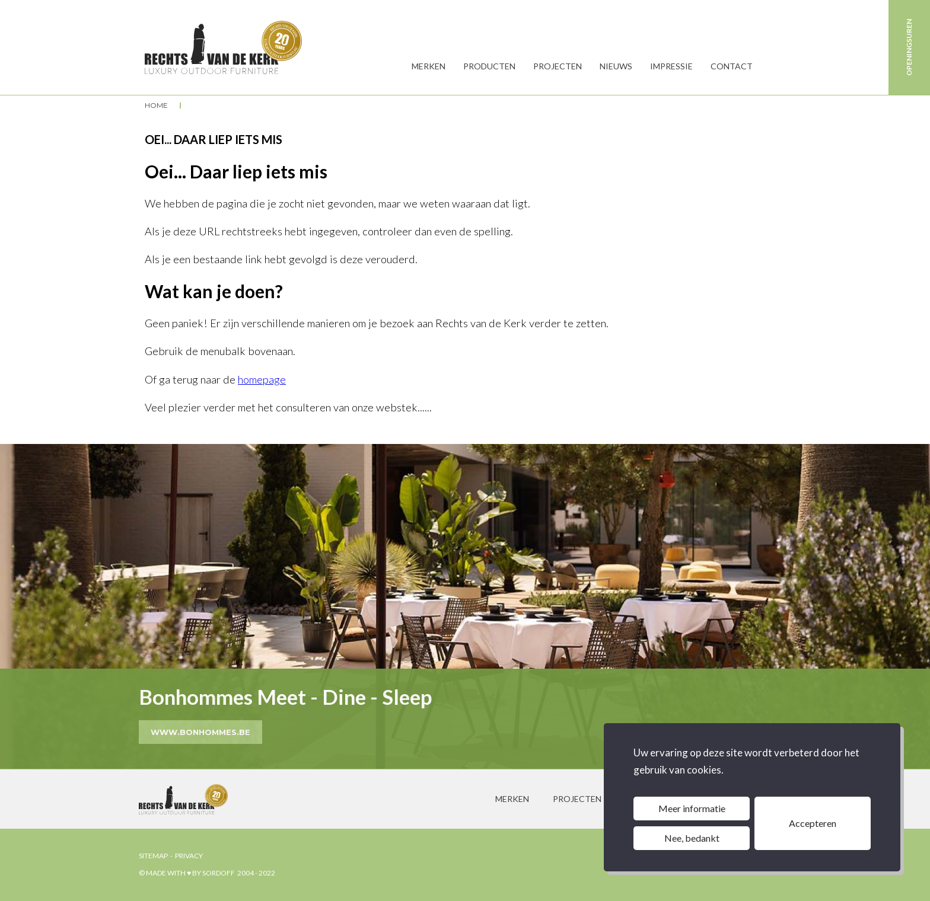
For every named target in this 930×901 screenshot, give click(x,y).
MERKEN (428, 66)
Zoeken (773, 66)
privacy (189, 855)
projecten (577, 799)
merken (512, 799)
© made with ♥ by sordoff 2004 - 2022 (207, 872)
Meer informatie (691, 808)
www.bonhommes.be (200, 732)
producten (489, 66)
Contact (732, 66)
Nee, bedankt (691, 838)
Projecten (557, 66)
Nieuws (616, 66)
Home (156, 105)
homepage (262, 379)
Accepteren (812, 823)
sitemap (153, 855)
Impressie (671, 66)
